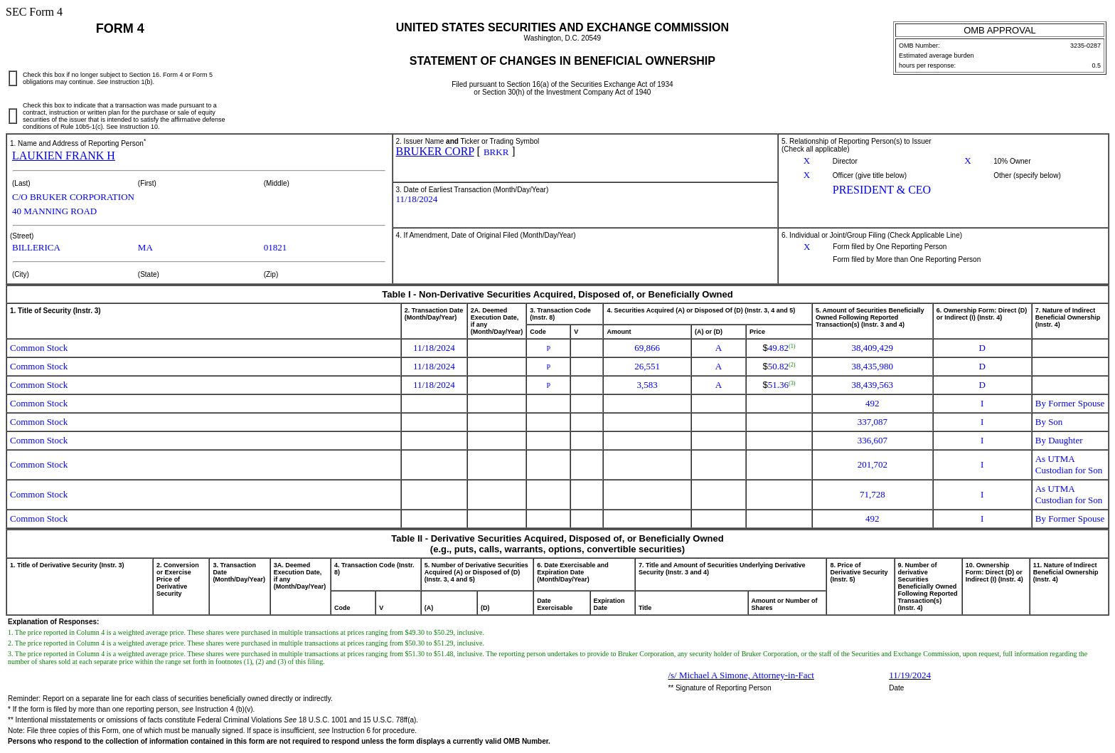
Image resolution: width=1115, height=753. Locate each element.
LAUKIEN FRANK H (63, 155)
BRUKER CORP (435, 151)
